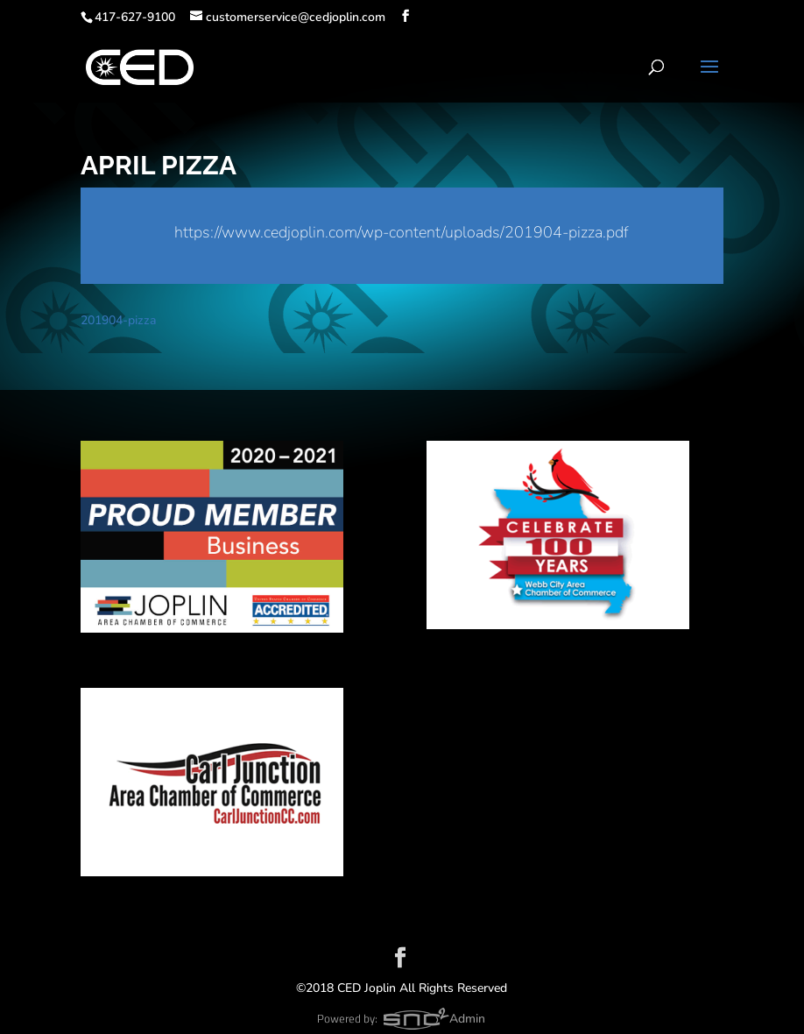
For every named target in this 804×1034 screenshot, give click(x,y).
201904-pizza (118, 320)
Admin (467, 1018)
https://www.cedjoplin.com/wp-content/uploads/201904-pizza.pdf (401, 232)
